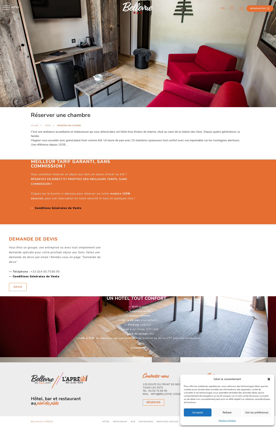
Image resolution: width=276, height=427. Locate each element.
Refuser (227, 412)
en (223, 8)
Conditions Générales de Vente (58, 208)
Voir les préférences (256, 412)
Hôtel (48, 125)
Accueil (35, 125)
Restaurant (120, 421)
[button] (269, 379)
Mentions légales (227, 420)
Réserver (153, 402)
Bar (133, 421)
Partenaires (146, 421)
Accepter (197, 412)
